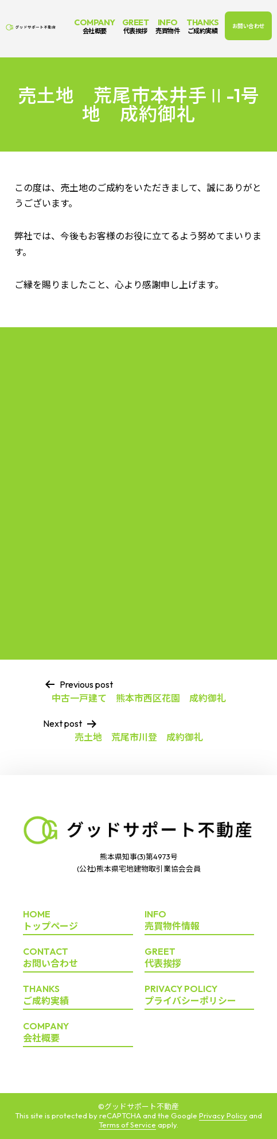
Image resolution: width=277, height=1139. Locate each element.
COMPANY (94, 26)
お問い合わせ (248, 25)
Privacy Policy (223, 1115)
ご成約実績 (78, 995)
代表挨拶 (200, 958)
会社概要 (78, 1032)
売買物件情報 (200, 920)
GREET (135, 26)
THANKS (202, 26)
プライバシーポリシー (200, 995)
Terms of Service (127, 1124)
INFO (167, 26)
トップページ (78, 920)
